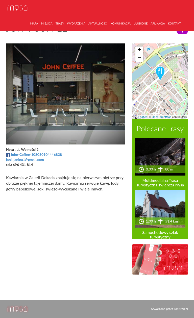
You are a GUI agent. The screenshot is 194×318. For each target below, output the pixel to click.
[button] (160, 73)
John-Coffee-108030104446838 (36, 154)
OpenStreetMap (162, 116)
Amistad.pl (181, 309)
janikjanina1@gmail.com (25, 159)
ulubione (141, 23)
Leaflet (142, 116)
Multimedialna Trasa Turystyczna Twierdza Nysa (160, 182)
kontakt (174, 23)
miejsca (47, 23)
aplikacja (158, 23)
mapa (34, 23)
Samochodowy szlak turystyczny (160, 234)
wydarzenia (76, 23)
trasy (60, 23)
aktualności (98, 23)
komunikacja (121, 23)
